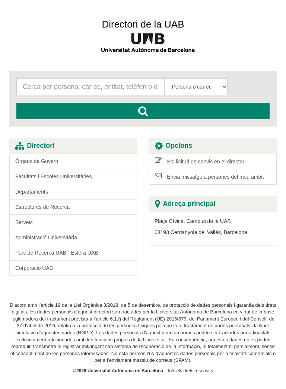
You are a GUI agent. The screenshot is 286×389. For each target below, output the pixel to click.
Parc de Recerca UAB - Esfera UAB (56, 253)
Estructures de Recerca (42, 207)
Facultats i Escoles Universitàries (53, 176)
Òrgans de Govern (36, 161)
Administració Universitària (46, 237)
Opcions (173, 145)
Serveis (24, 222)
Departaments (31, 192)
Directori (34, 145)
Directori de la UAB (143, 24)
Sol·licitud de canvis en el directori (200, 161)
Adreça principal (185, 203)
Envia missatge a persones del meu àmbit (209, 176)
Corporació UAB (34, 268)
